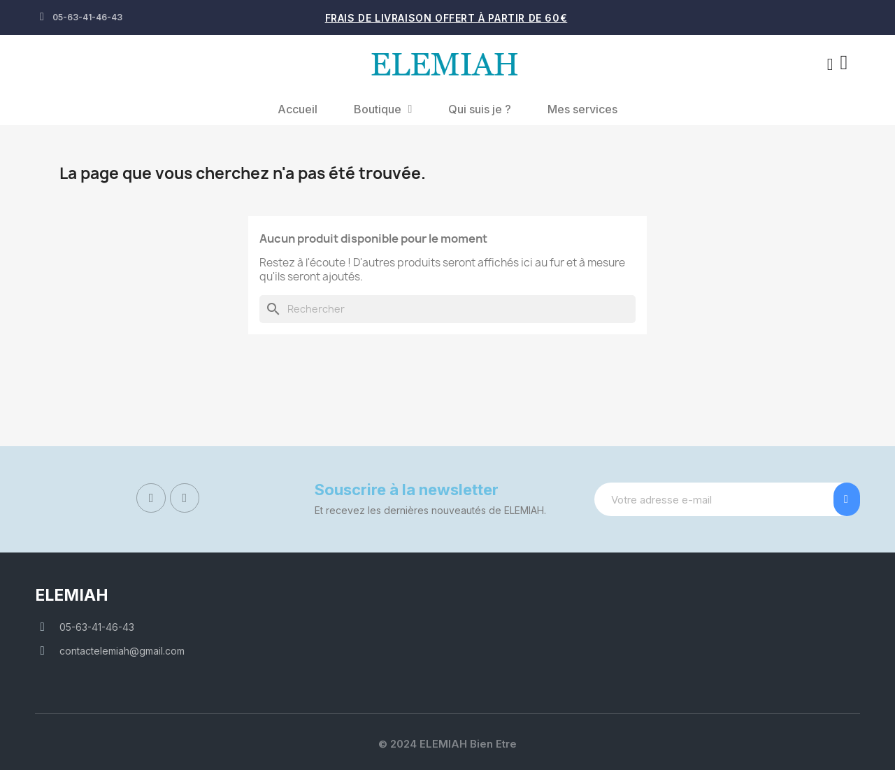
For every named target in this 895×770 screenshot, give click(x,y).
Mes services (582, 109)
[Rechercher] (447, 309)
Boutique (383, 109)
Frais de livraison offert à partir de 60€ (446, 18)
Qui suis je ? (479, 109)
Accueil (297, 109)
